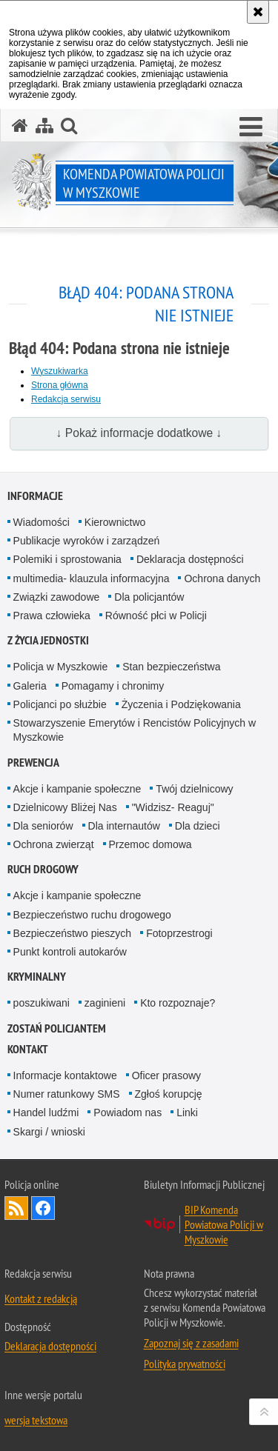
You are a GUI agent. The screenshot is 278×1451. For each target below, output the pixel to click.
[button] (250, 127)
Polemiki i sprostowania (67, 559)
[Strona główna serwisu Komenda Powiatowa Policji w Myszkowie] (20, 125)
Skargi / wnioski (49, 1132)
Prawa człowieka (51, 615)
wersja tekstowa (35, 1419)
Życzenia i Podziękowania (181, 704)
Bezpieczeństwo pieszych (72, 933)
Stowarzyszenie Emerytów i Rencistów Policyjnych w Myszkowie (135, 730)
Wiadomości (41, 522)
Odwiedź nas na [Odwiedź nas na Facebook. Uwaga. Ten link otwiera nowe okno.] (43, 1208)
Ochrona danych (222, 578)
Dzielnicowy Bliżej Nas (65, 807)
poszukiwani (41, 1003)
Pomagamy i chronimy (113, 686)
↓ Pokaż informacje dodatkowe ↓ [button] (139, 433)
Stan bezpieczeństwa (171, 667)
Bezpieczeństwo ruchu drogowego (92, 915)
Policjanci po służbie (60, 704)
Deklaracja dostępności (190, 559)
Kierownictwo (115, 522)
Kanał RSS (16, 1208)
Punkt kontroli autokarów (70, 952)
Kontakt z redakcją (40, 1298)
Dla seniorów (43, 826)
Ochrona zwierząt (53, 844)
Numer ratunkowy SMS (66, 1094)
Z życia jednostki (48, 640)
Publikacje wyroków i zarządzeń (86, 541)
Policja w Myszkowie (60, 667)
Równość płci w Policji (156, 615)
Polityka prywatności (184, 1363)
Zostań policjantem (56, 1028)
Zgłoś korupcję (168, 1094)
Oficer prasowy (166, 1075)
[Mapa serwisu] (44, 125)
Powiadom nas (127, 1112)
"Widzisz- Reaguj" (173, 807)
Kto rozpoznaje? (177, 1003)
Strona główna (59, 385)
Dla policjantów (149, 597)
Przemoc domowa (150, 844)
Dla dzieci (197, 826)
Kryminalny (36, 976)
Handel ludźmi (46, 1112)
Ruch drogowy (43, 869)
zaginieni (105, 1003)
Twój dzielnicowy (194, 789)
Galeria (30, 686)
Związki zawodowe (56, 597)
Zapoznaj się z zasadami (191, 1342)
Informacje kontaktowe (65, 1075)
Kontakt (27, 1049)
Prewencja (33, 762)
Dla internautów (124, 826)
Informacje (35, 496)
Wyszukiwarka (59, 371)
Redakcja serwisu (66, 399)
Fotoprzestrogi (179, 933)
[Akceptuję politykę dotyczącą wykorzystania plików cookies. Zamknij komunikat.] (258, 12)
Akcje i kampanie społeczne (77, 789)
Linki (187, 1112)
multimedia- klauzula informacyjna (91, 578)
